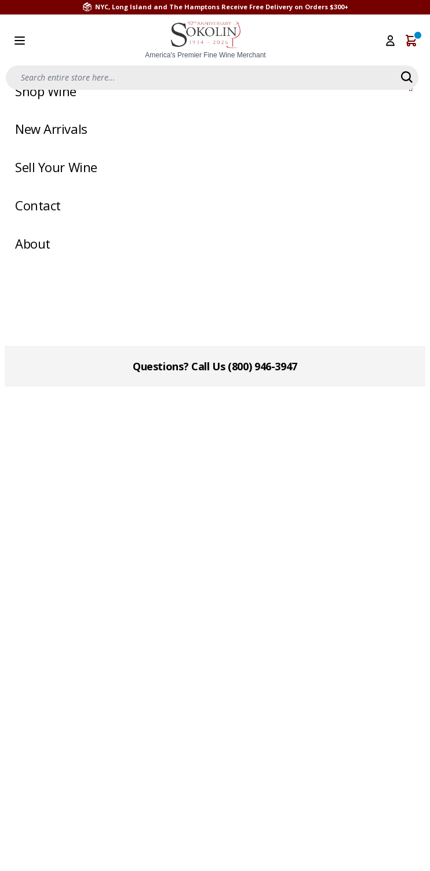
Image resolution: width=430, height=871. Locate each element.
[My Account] (390, 40)
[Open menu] (20, 40)
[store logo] (205, 40)
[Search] (406, 77)
